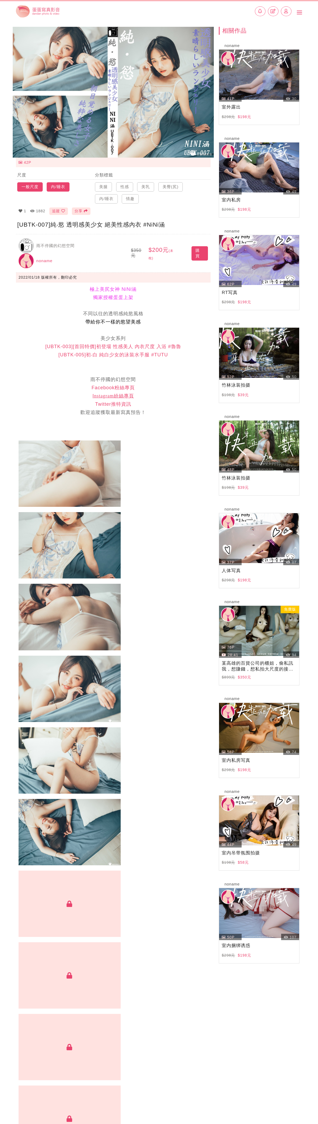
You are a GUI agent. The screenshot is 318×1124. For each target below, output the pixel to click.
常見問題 (246, 1097)
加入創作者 (81, 1097)
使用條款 (270, 1097)
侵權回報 (293, 1097)
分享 (82, 207)
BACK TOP (159, 1078)
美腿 (103, 182)
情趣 (131, 194)
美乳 (146, 182)
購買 (197, 250)
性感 (125, 182)
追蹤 (58, 207)
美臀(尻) (172, 182)
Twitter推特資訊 (113, 401)
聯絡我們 (108, 1097)
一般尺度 (30, 182)
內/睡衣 (59, 182)
